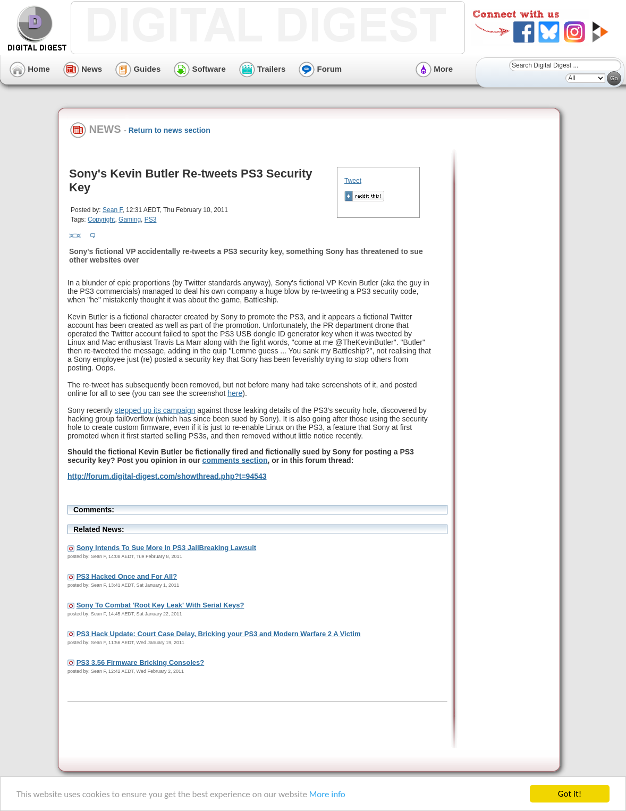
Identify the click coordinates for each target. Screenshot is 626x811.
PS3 (151, 219)
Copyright (101, 219)
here (234, 393)
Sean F (112, 210)
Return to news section (169, 130)
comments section (235, 460)
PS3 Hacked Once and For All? (127, 576)
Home (30, 68)
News (82, 68)
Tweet (352, 180)
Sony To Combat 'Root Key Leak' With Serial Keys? (160, 605)
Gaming (130, 219)
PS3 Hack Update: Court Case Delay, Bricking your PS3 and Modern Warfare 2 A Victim (219, 634)
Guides (137, 68)
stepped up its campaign (155, 410)
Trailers (262, 68)
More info (327, 794)
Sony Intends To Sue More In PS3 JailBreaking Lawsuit (167, 548)
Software (200, 68)
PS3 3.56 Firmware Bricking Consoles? (141, 662)
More (434, 68)
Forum (320, 68)
